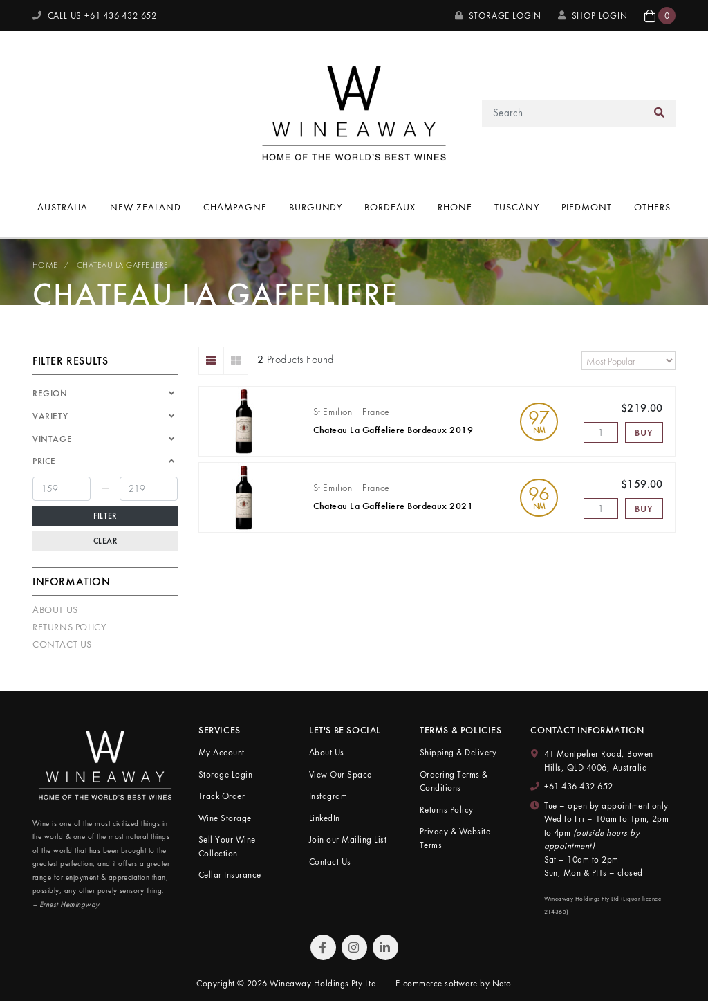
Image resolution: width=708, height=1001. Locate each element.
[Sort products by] (628, 360)
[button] (660, 15)
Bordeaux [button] (390, 207)
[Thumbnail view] (236, 361)
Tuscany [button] (516, 207)
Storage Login (498, 15)
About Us (55, 609)
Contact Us (62, 644)
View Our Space (340, 774)
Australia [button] (62, 207)
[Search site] (660, 113)
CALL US (94, 15)
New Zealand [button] (145, 207)
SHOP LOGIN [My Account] (593, 15)
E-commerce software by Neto (453, 983)
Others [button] (652, 207)
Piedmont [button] (586, 207)
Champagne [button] (235, 207)
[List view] (211, 361)
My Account (221, 752)
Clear (105, 541)
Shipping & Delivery (458, 752)
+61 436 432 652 (578, 786)
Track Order (221, 796)
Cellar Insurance (229, 875)
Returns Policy (69, 627)
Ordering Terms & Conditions (454, 781)
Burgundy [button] (316, 207)
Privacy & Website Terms (455, 838)
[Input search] (563, 113)
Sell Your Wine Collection (227, 846)
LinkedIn (324, 818)
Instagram (328, 796)
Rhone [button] (455, 207)
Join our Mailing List (347, 839)
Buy (644, 432)
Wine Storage (225, 818)
